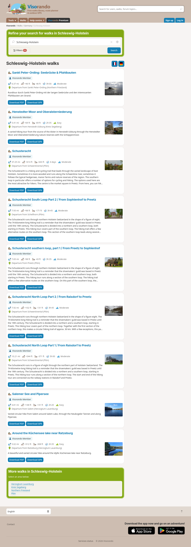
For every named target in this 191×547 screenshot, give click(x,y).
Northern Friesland (20, 490)
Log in (180, 20)
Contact (11, 524)
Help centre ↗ (37, 20)
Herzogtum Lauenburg (22, 484)
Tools (12, 20)
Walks (23, 20)
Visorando (10, 25)
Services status (85, 541)
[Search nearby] (117, 42)
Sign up (169, 20)
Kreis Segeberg (18, 487)
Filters (20, 50)
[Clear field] (111, 42)
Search (114, 50)
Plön (13, 493)
